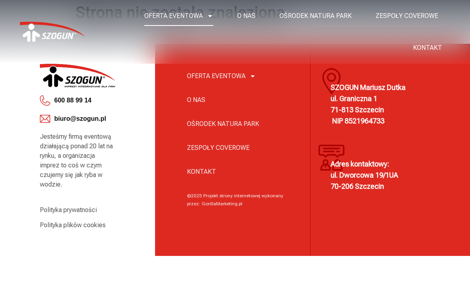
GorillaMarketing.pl (222, 203)
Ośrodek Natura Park (315, 16)
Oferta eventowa (178, 16)
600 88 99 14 (72, 100)
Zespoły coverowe (407, 16)
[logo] (52, 32)
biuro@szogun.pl (80, 118)
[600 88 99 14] (45, 100)
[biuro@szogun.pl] (45, 119)
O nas (246, 16)
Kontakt (427, 47)
